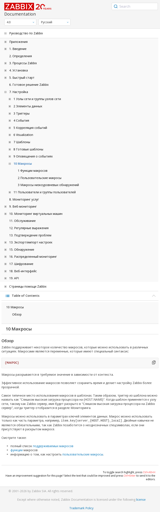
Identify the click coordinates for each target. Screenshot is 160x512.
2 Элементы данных (27, 106)
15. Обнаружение (21, 249)
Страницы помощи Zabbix (27, 286)
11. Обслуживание (22, 221)
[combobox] (135, 6)
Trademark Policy (81, 508)
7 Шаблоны (21, 142)
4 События (21, 120)
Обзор (17, 314)
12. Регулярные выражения (29, 228)
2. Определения (20, 56)
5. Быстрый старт (21, 78)
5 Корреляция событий (30, 128)
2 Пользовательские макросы (39, 178)
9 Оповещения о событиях (33, 156)
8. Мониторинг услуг (24, 199)
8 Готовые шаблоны (28, 149)
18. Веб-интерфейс (23, 271)
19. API (14, 278)
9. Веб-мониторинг (23, 206)
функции (16, 450)
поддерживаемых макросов (53, 446)
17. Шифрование (21, 264)
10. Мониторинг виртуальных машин (35, 214)
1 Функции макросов (32, 171)
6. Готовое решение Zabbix (29, 85)
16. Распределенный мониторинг (33, 257)
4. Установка (18, 70)
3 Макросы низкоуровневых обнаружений (48, 185)
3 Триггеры (21, 113)
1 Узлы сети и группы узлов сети (37, 99)
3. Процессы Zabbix (23, 63)
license (141, 499)
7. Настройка (18, 92)
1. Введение (18, 49)
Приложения (18, 42)
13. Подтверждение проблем (30, 235)
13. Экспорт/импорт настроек (30, 242)
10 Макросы (22, 163)
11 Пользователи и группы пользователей (44, 192)
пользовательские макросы (82, 454)
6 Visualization (23, 135)
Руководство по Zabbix (26, 33)
